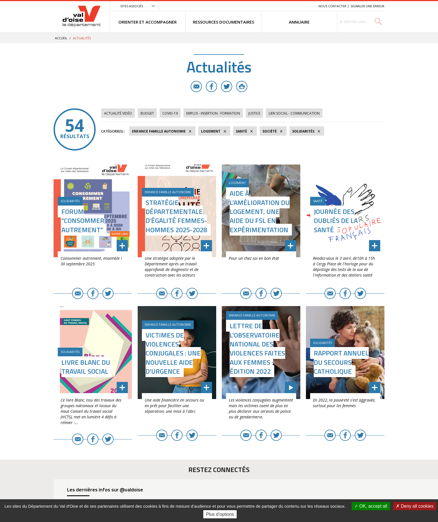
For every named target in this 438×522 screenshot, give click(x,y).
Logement (210, 131)
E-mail (196, 86)
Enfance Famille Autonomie (159, 131)
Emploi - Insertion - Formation (213, 113)
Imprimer (241, 86)
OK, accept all (370, 506)
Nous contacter (332, 6)
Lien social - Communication (294, 113)
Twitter (226, 86)
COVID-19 (170, 113)
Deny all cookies (415, 506)
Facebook (211, 86)
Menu (273, 6)
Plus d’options (220, 514)
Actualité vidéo (118, 113)
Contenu (287, 6)
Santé (241, 131)
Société (269, 131)
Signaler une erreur (367, 6)
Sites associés (131, 6)
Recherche (306, 6)
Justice (254, 113)
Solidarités (303, 131)
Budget (147, 113)
